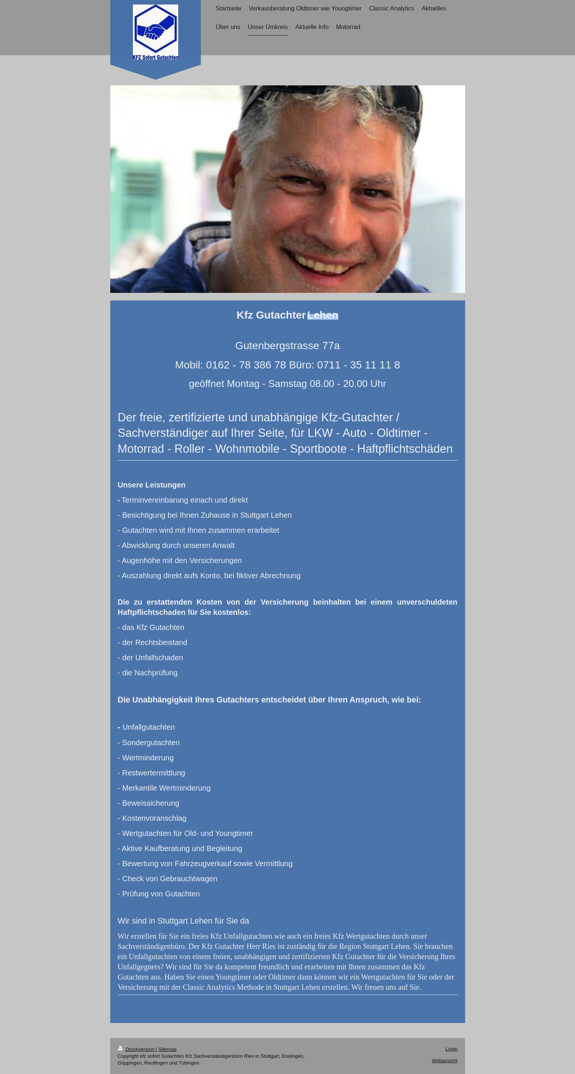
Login (452, 1049)
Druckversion (137, 1049)
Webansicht (445, 1060)
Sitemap (168, 1049)
